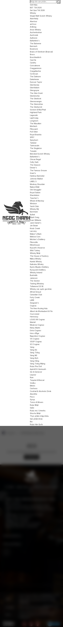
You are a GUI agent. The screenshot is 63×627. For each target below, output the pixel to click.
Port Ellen (34, 132)
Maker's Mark (35, 234)
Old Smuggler (35, 190)
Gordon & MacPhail (38, 110)
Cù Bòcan (34, 74)
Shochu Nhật (35, 413)
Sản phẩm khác (36, 419)
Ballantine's (34, 41)
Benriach (33, 46)
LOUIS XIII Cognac (37, 319)
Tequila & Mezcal (37, 380)
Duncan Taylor (36, 82)
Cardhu (33, 63)
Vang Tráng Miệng (37, 364)
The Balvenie (35, 43)
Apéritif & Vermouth (38, 369)
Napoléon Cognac (37, 336)
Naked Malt (34, 187)
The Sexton (35, 281)
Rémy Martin (35, 328)
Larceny (33, 231)
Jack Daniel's (35, 223)
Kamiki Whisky (36, 261)
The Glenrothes (36, 104)
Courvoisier (35, 314)
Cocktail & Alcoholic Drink (40, 391)
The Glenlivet (35, 99)
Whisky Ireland (36, 272)
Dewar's (33, 168)
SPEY (32, 137)
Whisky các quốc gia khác (41, 289)
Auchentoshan (36, 32)
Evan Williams (35, 220)
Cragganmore (35, 68)
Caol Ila (33, 60)
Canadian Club (36, 295)
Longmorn (34, 121)
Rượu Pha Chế (36, 366)
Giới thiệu (34, 5)
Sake (32, 408)
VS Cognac (34, 339)
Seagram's (34, 303)
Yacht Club (34, 206)
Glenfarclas (34, 85)
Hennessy (34, 317)
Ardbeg (33, 27)
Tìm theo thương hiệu (39, 308)
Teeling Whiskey (37, 284)
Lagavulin (34, 115)
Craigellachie (35, 71)
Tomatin (33, 151)
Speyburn (34, 140)
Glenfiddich (34, 88)
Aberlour (33, 21)
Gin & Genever (36, 372)
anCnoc (33, 24)
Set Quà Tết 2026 (37, 10)
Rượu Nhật (34, 405)
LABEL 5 (33, 181)
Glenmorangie (36, 101)
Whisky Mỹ (34, 209)
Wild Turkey (35, 250)
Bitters (32, 386)
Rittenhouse (35, 245)
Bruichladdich (35, 57)
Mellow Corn (35, 237)
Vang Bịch (34, 358)
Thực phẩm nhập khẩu (39, 416)
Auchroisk (34, 35)
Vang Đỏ (33, 350)
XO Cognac (35, 344)
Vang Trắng (35, 352)
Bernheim (34, 212)
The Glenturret (36, 107)
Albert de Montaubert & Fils (41, 311)
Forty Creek (35, 297)
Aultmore (33, 38)
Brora (32, 54)
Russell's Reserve (37, 248)
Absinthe (33, 394)
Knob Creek (35, 228)
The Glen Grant (36, 93)
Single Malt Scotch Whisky (41, 16)
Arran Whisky (35, 30)
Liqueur (33, 375)
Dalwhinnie (34, 79)
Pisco (32, 397)
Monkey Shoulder (37, 184)
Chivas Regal (35, 159)
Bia (31, 422)
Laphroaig (34, 118)
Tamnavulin (34, 145)
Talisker (33, 143)
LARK (32, 300)
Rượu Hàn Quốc (36, 424)
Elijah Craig (34, 217)
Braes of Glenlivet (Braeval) (41, 52)
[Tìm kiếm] (58, 1)
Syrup (32, 399)
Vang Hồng (34, 361)
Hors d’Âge (34, 333)
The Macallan (35, 123)
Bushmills (33, 275)
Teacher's (34, 198)
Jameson (34, 278)
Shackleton (34, 195)
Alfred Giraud (35, 292)
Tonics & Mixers (36, 402)
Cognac (33, 306)
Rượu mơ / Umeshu (37, 411)
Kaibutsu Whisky (37, 264)
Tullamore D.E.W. (37, 286)
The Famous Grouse (38, 170)
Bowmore (34, 49)
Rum (31, 377)
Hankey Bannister (37, 176)
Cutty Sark (34, 162)
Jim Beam (34, 225)
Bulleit (32, 215)
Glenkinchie (35, 96)
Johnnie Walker (36, 179)
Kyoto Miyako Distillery (39, 267)
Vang (32, 347)
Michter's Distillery (37, 239)
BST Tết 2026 (36, 8)
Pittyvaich (34, 129)
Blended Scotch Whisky (40, 154)
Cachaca (33, 388)
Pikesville (34, 242)
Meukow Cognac (37, 325)
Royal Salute (35, 192)
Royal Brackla (35, 135)
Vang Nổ (33, 355)
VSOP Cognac (36, 341)
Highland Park (36, 112)
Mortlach (33, 126)
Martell (33, 322)
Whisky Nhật (35, 253)
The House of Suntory (39, 256)
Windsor (33, 203)
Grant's (33, 173)
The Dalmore (35, 76)
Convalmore (35, 65)
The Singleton (36, 148)
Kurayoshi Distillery (38, 270)
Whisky (33, 13)
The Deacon (35, 165)
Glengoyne (34, 90)
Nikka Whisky (35, 259)
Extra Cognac (35, 330)
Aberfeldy (34, 19)
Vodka (32, 383)
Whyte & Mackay (37, 201)
